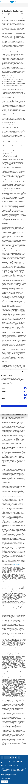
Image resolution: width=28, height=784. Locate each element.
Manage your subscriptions (6, 762)
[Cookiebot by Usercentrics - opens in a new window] (22, 371)
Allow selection (14, 408)
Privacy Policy (7, 770)
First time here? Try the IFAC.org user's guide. (10, 765)
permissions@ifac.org (17, 770)
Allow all (14, 405)
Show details (22, 402)
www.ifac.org (5, 173)
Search (26, 1)
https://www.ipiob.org (17, 564)
